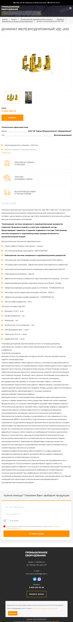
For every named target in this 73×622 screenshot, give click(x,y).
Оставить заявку (36, 534)
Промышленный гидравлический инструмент (36, 19)
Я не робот (11, 520)
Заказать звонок (36, 594)
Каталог (14, 19)
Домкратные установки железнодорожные (17, 21)
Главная (5, 19)
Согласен (12, 613)
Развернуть (6, 152)
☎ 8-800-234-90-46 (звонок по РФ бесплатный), (29, 2)
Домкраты (60, 19)
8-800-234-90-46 (36, 587)
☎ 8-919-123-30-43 (53, 2)
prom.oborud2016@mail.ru (36, 574)
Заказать (12, 118)
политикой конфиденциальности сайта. (45, 608)
